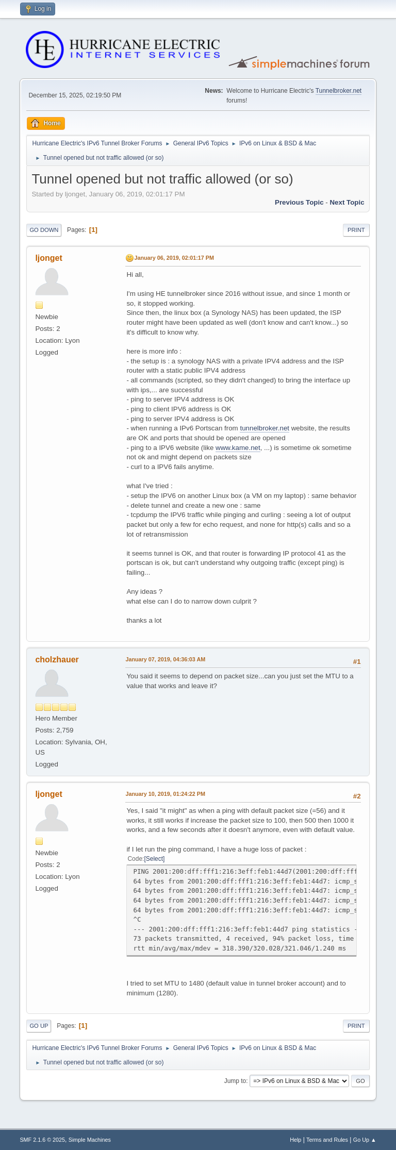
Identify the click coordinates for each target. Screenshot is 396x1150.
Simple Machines (90, 1140)
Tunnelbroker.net (339, 90)
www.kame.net (238, 448)
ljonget (48, 258)
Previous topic (299, 202)
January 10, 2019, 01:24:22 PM (165, 794)
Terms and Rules (327, 1140)
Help (295, 1140)
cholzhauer (56, 659)
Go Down (43, 230)
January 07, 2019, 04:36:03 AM (165, 659)
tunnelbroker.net (264, 428)
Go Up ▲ (364, 1140)
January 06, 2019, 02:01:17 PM (174, 258)
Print (356, 230)
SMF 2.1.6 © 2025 (42, 1140)
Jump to (235, 1081)
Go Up (38, 1026)
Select (154, 858)
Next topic (346, 202)
